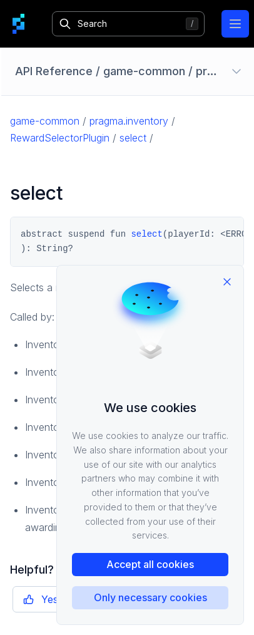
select (132, 138)
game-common (44, 121)
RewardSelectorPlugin (59, 138)
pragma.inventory (128, 121)
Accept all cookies (150, 564)
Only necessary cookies (150, 597)
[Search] (128, 23)
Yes (40, 599)
